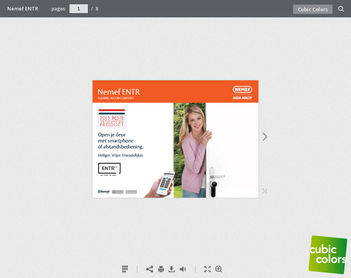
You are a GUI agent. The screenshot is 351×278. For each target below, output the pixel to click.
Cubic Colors (313, 9)
